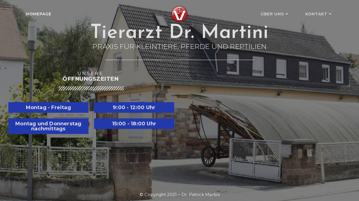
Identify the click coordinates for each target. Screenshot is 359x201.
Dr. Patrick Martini (200, 194)
